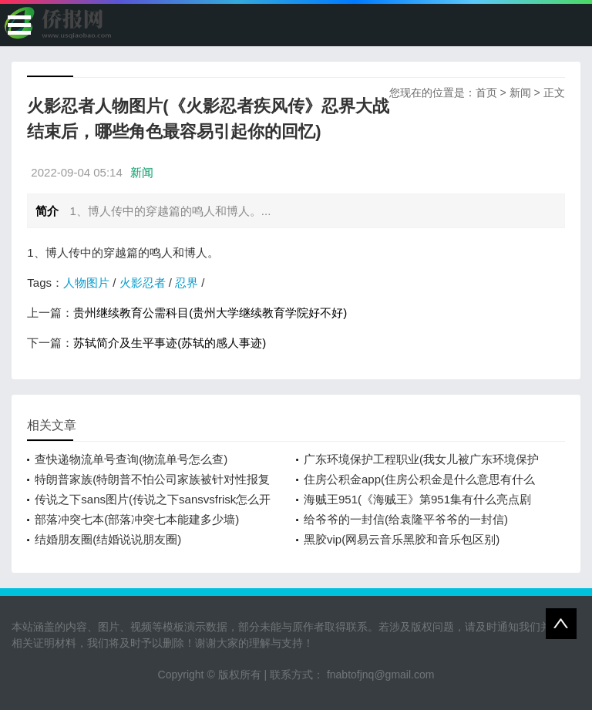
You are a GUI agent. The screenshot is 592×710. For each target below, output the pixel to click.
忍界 (186, 282)
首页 (486, 92)
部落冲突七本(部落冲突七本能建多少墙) (137, 519)
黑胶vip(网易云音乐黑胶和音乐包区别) (402, 539)
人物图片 (86, 282)
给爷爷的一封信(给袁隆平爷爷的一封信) (406, 519)
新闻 (520, 92)
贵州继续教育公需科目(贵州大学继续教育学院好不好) (210, 312)
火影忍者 (142, 282)
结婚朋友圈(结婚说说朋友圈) (108, 539)
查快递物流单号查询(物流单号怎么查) (131, 459)
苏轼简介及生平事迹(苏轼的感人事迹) (169, 342)
